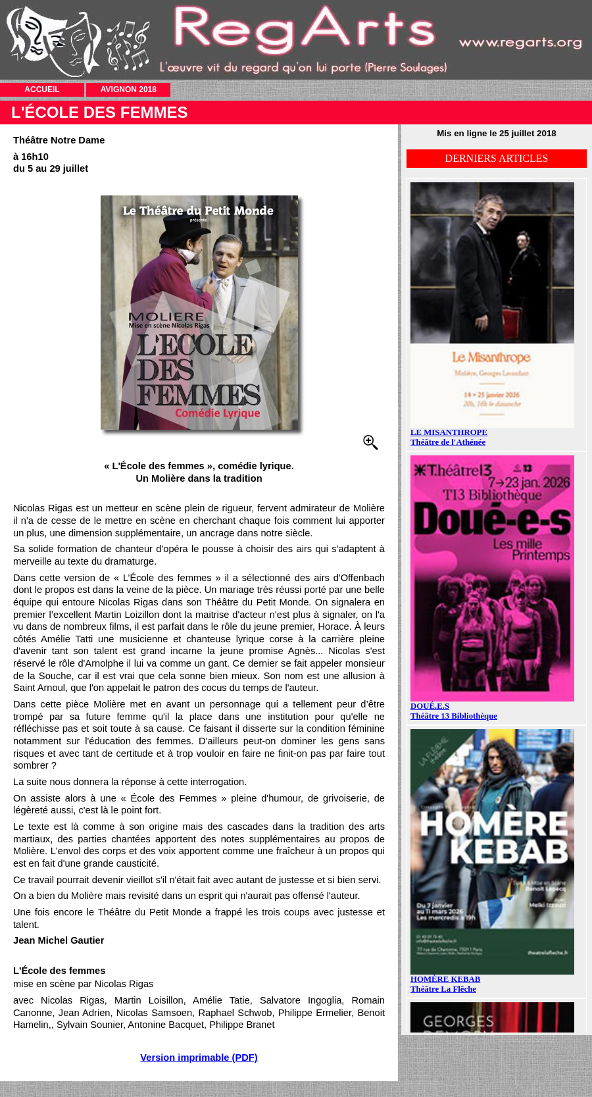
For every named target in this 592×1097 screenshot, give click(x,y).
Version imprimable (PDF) (198, 1057)
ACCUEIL (41, 89)
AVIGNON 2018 (129, 89)
